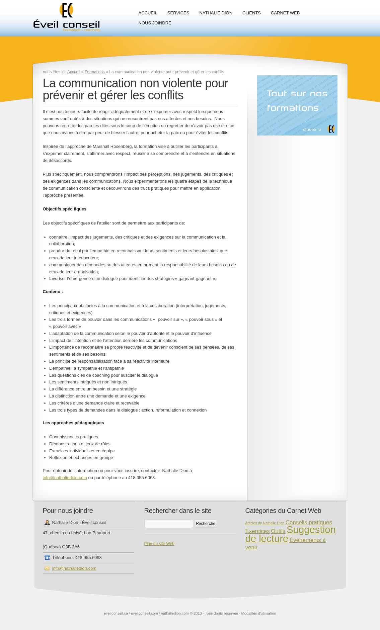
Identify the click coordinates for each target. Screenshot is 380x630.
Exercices (257, 531)
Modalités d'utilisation (258, 613)
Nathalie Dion (215, 12)
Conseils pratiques (309, 522)
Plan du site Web (159, 543)
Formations (95, 72)
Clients (251, 12)
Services (178, 12)
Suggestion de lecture (290, 534)
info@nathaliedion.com (65, 477)
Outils (278, 531)
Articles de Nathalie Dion (265, 523)
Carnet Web (285, 12)
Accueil (148, 12)
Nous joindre (155, 22)
